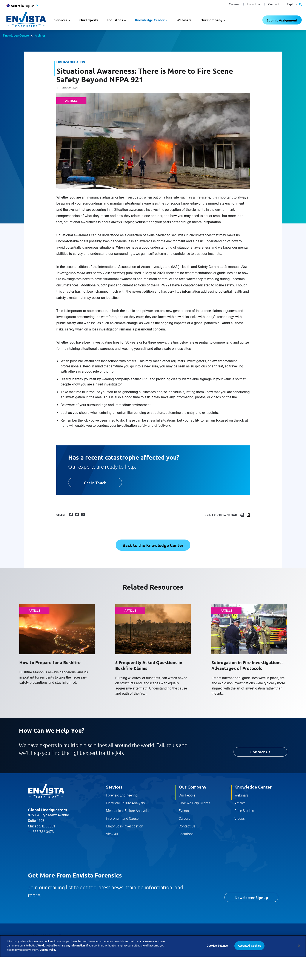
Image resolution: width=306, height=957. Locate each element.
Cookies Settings (217, 951)
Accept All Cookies (249, 951)
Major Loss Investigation (124, 826)
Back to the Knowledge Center (153, 545)
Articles (40, 35)
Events (184, 811)
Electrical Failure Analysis (125, 803)
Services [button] (60, 19)
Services (114, 787)
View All (112, 834)
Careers (234, 4)
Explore (294, 4)
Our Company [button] (211, 19)
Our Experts (88, 19)
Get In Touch (95, 482)
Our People (187, 795)
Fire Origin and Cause (122, 818)
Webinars (184, 19)
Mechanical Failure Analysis (127, 811)
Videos (239, 818)
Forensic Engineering (122, 795)
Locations (253, 4)
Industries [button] (115, 19)
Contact (273, 4)
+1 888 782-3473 (41, 832)
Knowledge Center (253, 787)
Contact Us (260, 751)
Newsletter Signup (251, 897)
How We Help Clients (194, 803)
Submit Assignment (282, 20)
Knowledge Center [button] (150, 19)
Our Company (192, 787)
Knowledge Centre (16, 35)
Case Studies (244, 811)
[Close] (299, 951)
